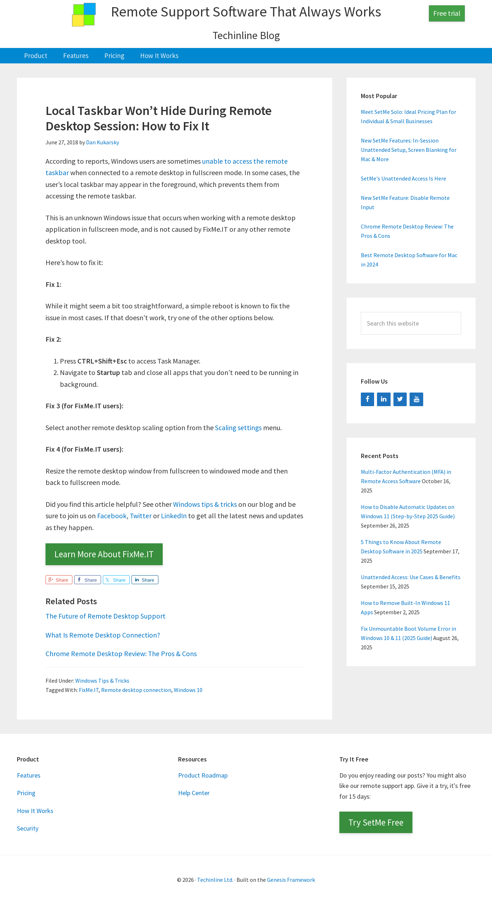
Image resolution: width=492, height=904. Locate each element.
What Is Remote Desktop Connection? (103, 634)
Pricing (26, 793)
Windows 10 (188, 689)
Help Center (194, 793)
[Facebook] (367, 399)
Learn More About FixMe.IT (104, 554)
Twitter (141, 515)
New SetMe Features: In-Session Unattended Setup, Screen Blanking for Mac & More (409, 150)
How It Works (35, 810)
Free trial (446, 13)
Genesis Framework (291, 879)
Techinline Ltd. (215, 879)
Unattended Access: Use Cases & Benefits (410, 577)
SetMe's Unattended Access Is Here (403, 178)
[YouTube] (416, 399)
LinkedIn (174, 515)
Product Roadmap (203, 775)
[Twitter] (400, 399)
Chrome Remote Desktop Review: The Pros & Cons (121, 653)
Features (28, 775)
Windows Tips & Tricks (102, 680)
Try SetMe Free (375, 822)
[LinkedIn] (384, 399)
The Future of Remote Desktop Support (106, 615)
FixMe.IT (89, 689)
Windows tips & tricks (205, 503)
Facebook (111, 515)
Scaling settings (239, 427)
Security (27, 828)
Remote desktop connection (136, 689)
